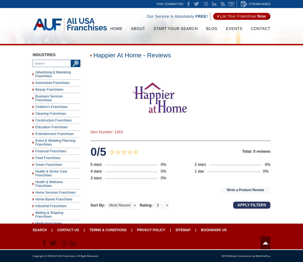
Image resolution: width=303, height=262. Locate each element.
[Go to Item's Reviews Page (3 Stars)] (128, 178)
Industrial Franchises (50, 206)
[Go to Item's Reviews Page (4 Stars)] (128, 171)
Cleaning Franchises (50, 113)
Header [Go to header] (265, 242)
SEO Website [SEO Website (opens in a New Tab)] (229, 256)
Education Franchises (51, 127)
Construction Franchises (53, 120)
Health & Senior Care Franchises (51, 173)
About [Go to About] (138, 29)
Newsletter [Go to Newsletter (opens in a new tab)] (231, 4)
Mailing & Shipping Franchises (49, 214)
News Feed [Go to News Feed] (223, 4)
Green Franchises (48, 164)
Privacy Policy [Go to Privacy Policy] (151, 230)
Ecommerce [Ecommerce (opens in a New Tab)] (245, 256)
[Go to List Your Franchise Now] (241, 16)
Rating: (147, 205)
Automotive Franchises (52, 83)
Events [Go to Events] (234, 29)
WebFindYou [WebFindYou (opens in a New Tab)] (263, 256)
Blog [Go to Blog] (212, 29)
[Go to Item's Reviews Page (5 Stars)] (128, 164)
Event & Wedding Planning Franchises (55, 142)
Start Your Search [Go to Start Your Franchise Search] (176, 29)
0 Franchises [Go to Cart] (259, 4)
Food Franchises (47, 158)
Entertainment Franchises (54, 134)
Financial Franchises (50, 151)
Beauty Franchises (49, 89)
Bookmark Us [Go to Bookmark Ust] (214, 230)
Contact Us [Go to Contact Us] (68, 230)
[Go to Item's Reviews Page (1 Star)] (232, 171)
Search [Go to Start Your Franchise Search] (40, 230)
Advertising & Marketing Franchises (53, 74)
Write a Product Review (245, 190)
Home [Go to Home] (116, 29)
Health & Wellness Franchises (49, 184)
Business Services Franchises (49, 98)
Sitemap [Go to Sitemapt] (182, 230)
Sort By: (98, 205)
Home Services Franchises (55, 192)
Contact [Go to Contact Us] (260, 29)
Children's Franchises (51, 107)
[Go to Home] (70, 30)
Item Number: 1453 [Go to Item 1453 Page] (106, 132)
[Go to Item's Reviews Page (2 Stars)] (232, 164)
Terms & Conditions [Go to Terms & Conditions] (108, 230)
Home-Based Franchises (53, 199)
